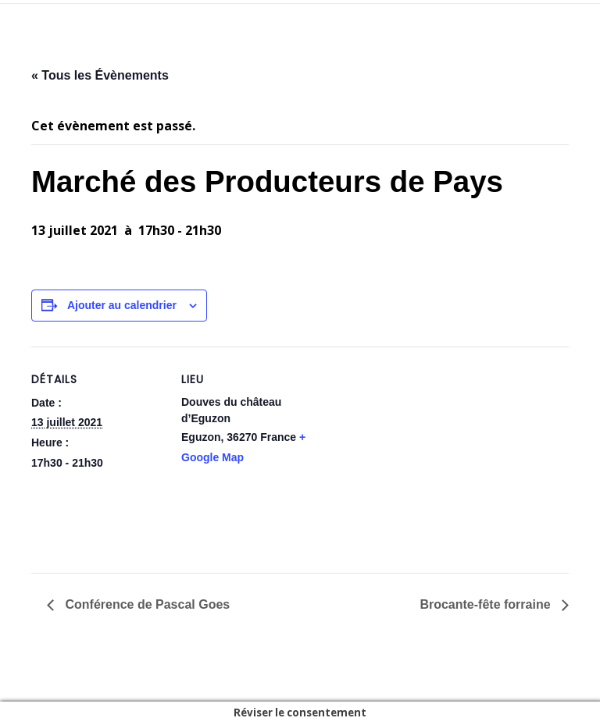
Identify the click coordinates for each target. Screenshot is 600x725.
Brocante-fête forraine (487, 604)
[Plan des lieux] (413, 454)
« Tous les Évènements (100, 75)
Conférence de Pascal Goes (146, 604)
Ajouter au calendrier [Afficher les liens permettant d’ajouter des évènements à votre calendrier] (122, 305)
